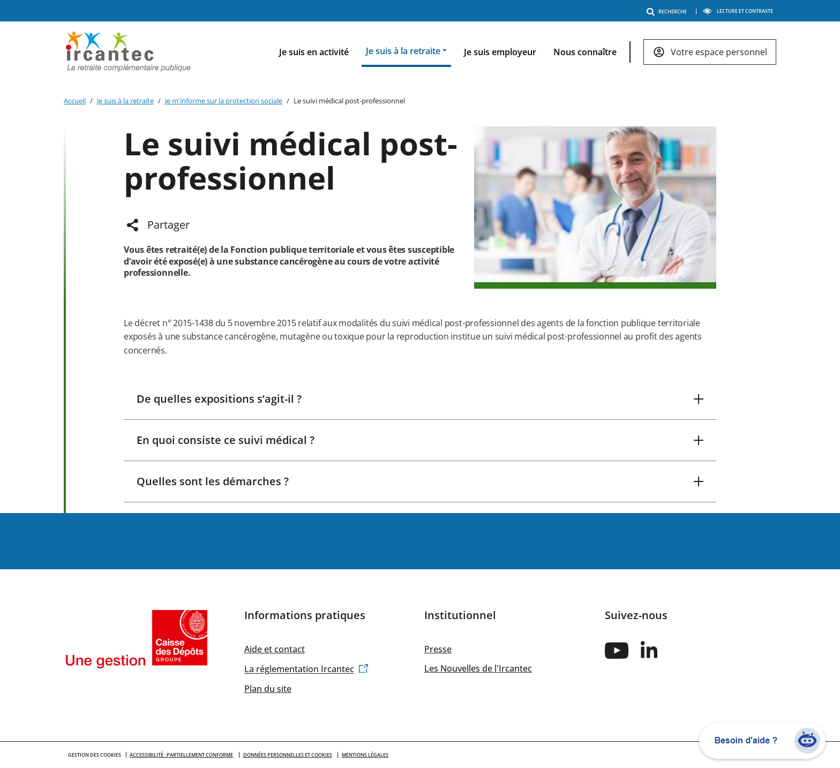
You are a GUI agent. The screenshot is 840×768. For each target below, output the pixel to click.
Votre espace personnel (719, 52)
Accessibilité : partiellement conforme (181, 754)
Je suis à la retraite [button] (403, 51)
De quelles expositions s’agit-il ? (219, 398)
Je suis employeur (500, 52)
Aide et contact (274, 649)
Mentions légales (365, 754)
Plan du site (267, 689)
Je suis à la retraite (125, 100)
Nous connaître (585, 52)
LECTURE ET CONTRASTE (737, 10)
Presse (438, 649)
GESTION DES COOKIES (94, 754)
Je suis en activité (314, 52)
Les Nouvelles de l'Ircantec (478, 668)
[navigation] (519, 52)
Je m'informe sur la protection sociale (223, 100)
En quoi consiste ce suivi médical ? (225, 440)
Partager (168, 224)
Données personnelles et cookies (287, 754)
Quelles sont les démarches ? (213, 481)
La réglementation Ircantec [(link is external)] (306, 669)
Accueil (75, 100)
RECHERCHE (668, 11)
